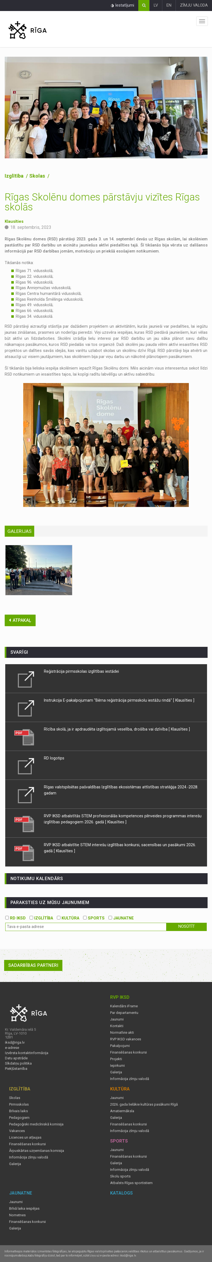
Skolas (37, 176)
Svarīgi (19, 652)
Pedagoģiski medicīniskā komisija (36, 1124)
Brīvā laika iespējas (24, 1209)
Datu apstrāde (16, 1058)
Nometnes (17, 1215)
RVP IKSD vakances (125, 1039)
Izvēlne (202, 21)
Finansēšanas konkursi (128, 1052)
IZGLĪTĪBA (41, 918)
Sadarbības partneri (33, 965)
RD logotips (54, 758)
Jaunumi (117, 1019)
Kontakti (116, 1026)
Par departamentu (124, 1013)
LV (156, 5)
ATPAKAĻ (20, 620)
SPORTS (94, 918)
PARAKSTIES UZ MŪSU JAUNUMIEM (49, 902)
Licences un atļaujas (25, 1137)
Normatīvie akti (122, 1033)
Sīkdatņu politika (18, 1063)
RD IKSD (15, 918)
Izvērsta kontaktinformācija (26, 1053)
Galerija (116, 1072)
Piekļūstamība (16, 1069)
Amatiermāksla (122, 1111)
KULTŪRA (68, 918)
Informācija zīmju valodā (129, 1079)
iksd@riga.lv (15, 1042)
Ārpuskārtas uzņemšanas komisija (36, 1151)
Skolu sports (120, 1176)
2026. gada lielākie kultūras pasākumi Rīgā (144, 1104)
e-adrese (12, 1048)
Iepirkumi (117, 1066)
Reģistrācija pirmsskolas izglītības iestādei (81, 671)
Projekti (116, 1059)
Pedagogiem (19, 1118)
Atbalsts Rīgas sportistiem (131, 1183)
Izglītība (15, 176)
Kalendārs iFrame (124, 1006)
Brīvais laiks (18, 1111)
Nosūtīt (186, 926)
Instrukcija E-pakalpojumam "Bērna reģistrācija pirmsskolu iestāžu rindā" (108, 700)
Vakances (17, 1131)
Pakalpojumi (120, 1046)
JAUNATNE (121, 918)
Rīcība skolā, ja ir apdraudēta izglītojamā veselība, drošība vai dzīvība (106, 729)
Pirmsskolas (19, 1104)
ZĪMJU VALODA (194, 5)
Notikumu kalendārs (36, 878)
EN (168, 5)
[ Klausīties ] (183, 700)
